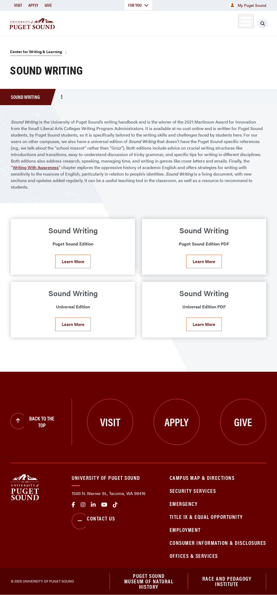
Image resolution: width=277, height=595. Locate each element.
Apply (33, 5)
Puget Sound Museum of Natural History (149, 581)
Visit (18, 5)
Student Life (177, 23)
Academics (103, 23)
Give (48, 5)
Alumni (239, 23)
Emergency (184, 503)
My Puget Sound (247, 5)
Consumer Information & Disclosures (218, 543)
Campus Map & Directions (202, 477)
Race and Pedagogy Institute (227, 581)
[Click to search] (267, 23)
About (71, 23)
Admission (139, 23)
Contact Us (93, 521)
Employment (185, 529)
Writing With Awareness (36, 167)
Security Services (193, 490)
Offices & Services (194, 556)
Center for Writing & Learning (36, 51)
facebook (73, 504)
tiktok (115, 504)
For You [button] (138, 5)
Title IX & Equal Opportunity (206, 516)
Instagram (83, 504)
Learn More (73, 261)
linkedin (93, 504)
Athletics (215, 23)
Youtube (104, 504)
